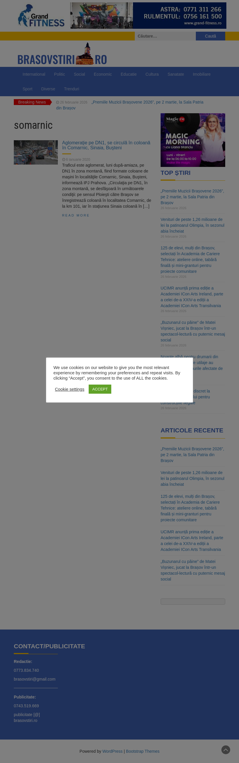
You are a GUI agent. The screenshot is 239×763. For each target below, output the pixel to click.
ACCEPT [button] (100, 389)
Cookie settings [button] (69, 389)
